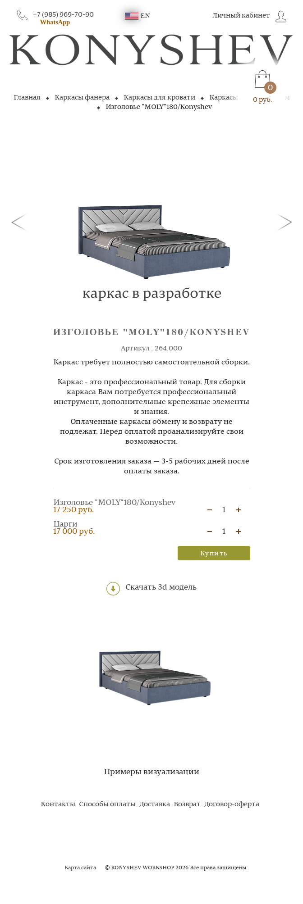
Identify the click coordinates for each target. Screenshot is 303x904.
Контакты (58, 804)
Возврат (187, 804)
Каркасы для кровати (159, 98)
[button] (21, 221)
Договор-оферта (231, 804)
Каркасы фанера (82, 98)
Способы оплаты (107, 804)
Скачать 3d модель (151, 588)
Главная (27, 98)
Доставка (154, 804)
